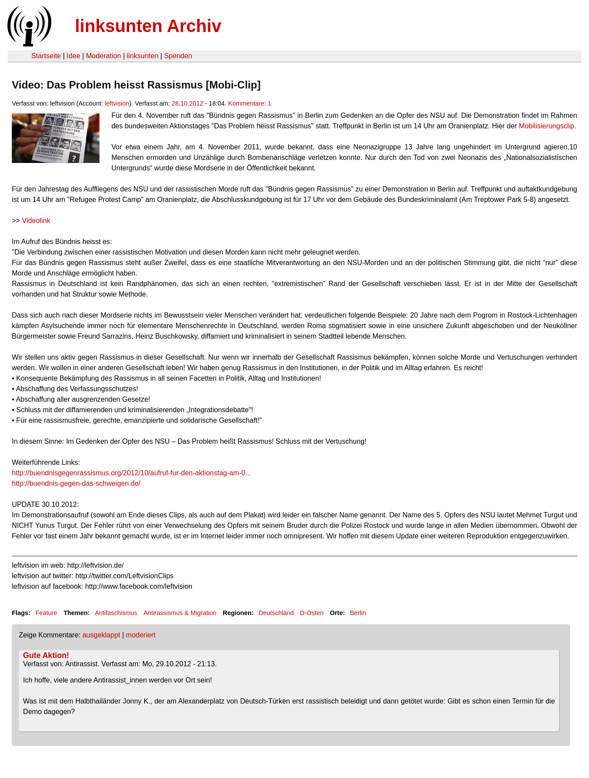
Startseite (46, 56)
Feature (46, 612)
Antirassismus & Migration (180, 612)
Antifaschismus (116, 612)
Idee (73, 56)
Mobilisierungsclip (546, 126)
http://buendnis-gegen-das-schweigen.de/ (76, 483)
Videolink (36, 220)
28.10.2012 (187, 103)
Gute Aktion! (46, 655)
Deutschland (276, 612)
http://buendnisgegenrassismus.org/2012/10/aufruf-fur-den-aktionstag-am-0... (131, 473)
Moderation (103, 56)
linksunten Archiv (148, 25)
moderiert (141, 635)
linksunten (142, 56)
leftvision (117, 103)
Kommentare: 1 (249, 103)
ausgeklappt (101, 635)
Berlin (358, 612)
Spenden (178, 56)
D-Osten (312, 612)
